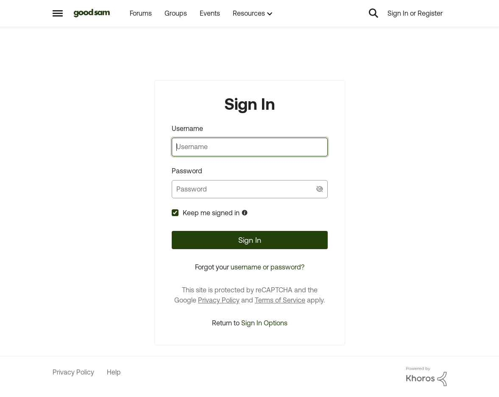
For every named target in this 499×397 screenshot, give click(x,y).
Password (187, 171)
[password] (250, 189)
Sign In (249, 240)
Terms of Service (280, 300)
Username (187, 128)
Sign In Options (264, 323)
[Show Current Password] (320, 189)
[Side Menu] (57, 13)
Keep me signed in (211, 213)
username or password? (267, 267)
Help (114, 372)
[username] (250, 147)
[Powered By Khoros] (426, 376)
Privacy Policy (219, 300)
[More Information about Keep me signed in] (245, 213)
